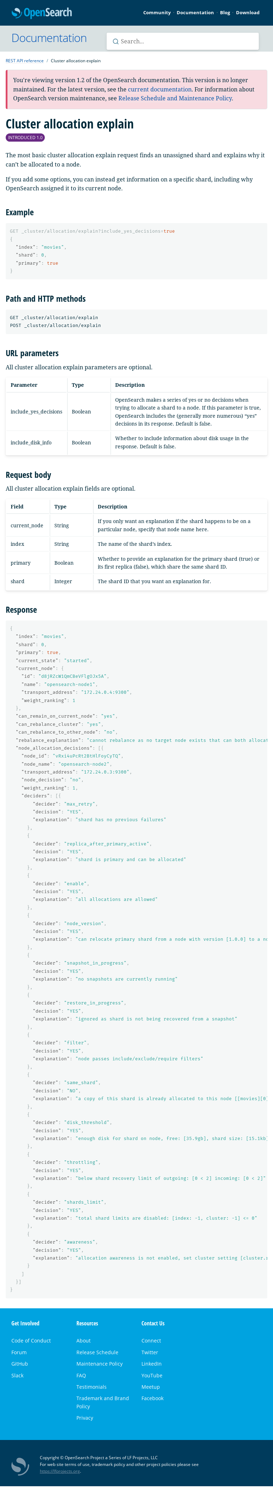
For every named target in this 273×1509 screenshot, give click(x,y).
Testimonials (91, 1386)
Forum (19, 1352)
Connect (151, 1340)
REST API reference (25, 61)
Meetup (150, 1386)
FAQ (81, 1375)
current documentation (160, 89)
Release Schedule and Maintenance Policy (175, 98)
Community (157, 12)
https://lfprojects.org (60, 1471)
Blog (225, 12)
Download (247, 12)
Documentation (195, 12)
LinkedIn (151, 1363)
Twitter (149, 1352)
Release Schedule (97, 1352)
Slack (17, 1375)
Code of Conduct (31, 1340)
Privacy (84, 1417)
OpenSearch (42, 13)
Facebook (152, 1398)
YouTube (151, 1375)
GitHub (19, 1363)
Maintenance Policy (99, 1363)
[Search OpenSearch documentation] (183, 41)
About (83, 1340)
